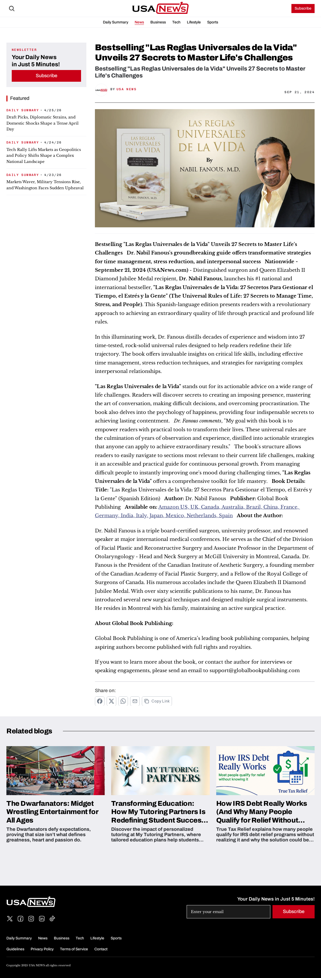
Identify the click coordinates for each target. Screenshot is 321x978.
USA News (127, 89)
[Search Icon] (11, 8)
